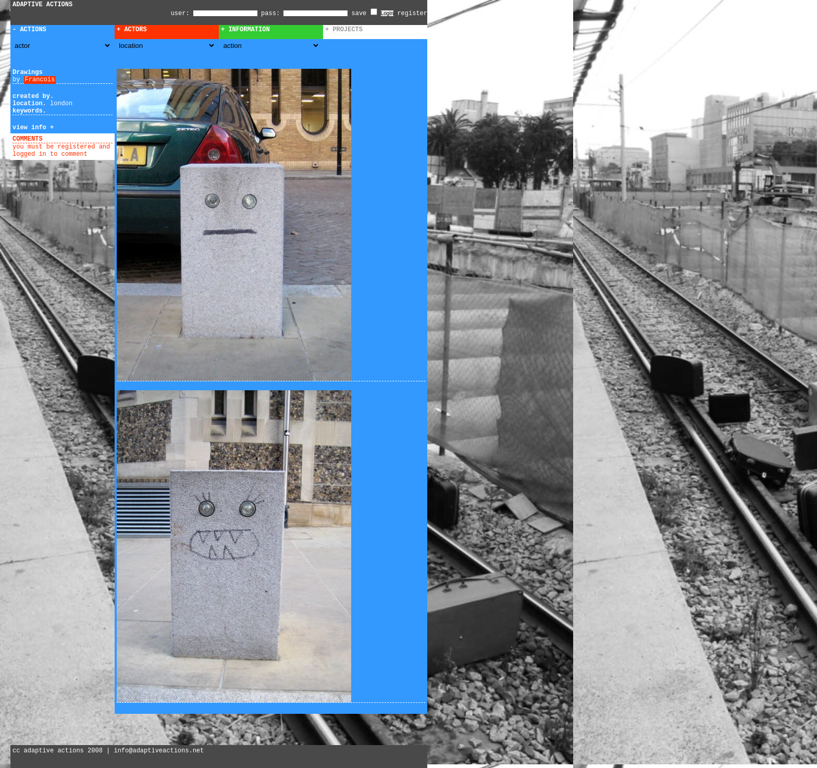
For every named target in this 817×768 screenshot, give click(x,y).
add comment (67, 139)
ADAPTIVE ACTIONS (42, 4)
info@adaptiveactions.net (159, 750)
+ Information (245, 29)
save (364, 13)
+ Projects (344, 29)
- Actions (29, 29)
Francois (40, 79)
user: (182, 13)
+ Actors (132, 29)
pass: (270, 13)
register (412, 13)
